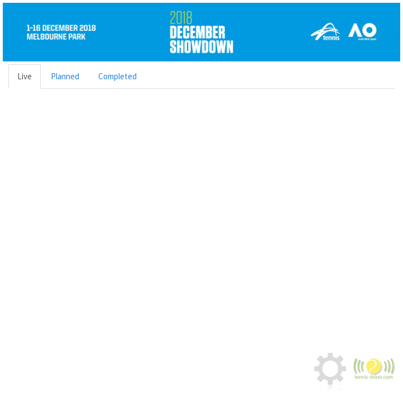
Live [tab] (24, 76)
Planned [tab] (65, 76)
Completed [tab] (117, 76)
